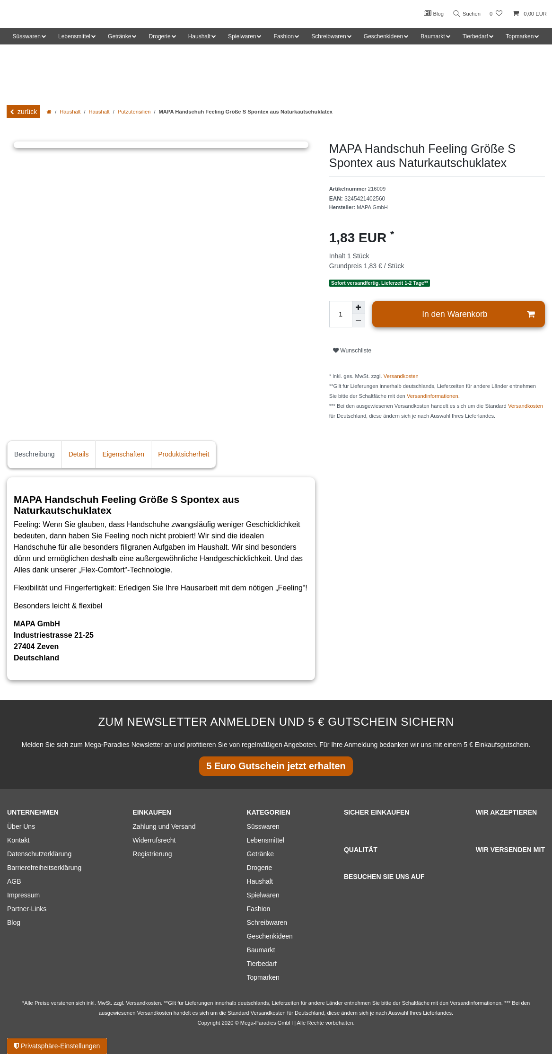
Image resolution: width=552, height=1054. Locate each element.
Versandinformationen (432, 396)
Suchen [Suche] (465, 14)
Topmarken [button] (520, 36)
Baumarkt (261, 950)
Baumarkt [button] (433, 36)
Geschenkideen (270, 936)
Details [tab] (79, 454)
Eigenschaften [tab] (123, 454)
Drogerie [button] (160, 36)
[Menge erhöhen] (358, 307)
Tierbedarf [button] (475, 36)
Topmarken (263, 977)
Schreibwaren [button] (328, 36)
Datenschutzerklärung (39, 854)
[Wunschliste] (496, 14)
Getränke (260, 854)
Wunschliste (352, 350)
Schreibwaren (267, 922)
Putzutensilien (134, 111)
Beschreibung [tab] (34, 454)
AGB (14, 881)
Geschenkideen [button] (383, 36)
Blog (431, 13)
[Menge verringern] (358, 320)
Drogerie (259, 867)
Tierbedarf (262, 963)
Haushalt (70, 111)
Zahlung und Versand (163, 826)
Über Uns (21, 826)
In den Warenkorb (478, 314)
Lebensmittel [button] (74, 36)
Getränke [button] (119, 36)
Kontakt (18, 840)
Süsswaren (263, 826)
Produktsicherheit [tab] (183, 454)
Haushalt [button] (199, 36)
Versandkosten (401, 376)
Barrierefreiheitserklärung (44, 867)
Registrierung (152, 854)
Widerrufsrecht (153, 840)
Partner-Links (26, 909)
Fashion (259, 909)
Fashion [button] (284, 36)
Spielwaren (263, 895)
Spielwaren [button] (242, 36)
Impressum (23, 895)
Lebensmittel (265, 840)
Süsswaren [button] (27, 36)
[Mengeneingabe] (340, 314)
